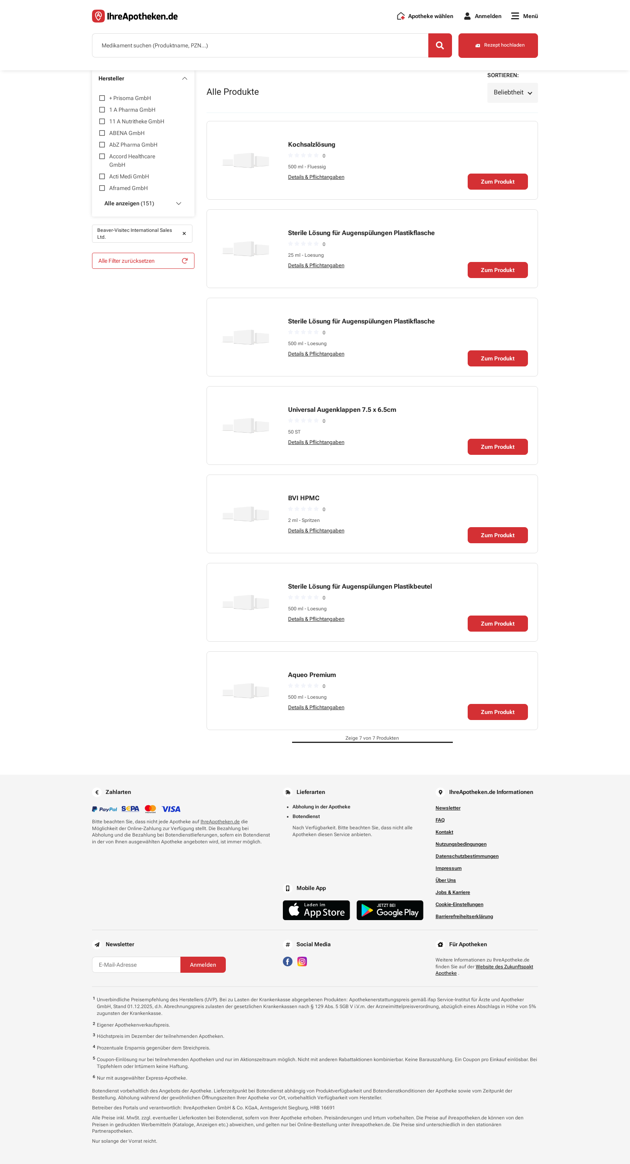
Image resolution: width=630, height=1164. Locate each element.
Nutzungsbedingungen (461, 844)
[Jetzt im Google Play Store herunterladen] (390, 910)
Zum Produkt (498, 181)
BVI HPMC (303, 498)
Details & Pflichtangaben (316, 177)
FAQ (440, 820)
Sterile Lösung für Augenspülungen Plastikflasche (361, 233)
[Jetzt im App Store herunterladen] (316, 910)
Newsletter (448, 808)
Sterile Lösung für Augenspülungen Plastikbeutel (360, 586)
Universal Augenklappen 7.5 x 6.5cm (342, 409)
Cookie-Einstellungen (459, 904)
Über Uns (446, 880)
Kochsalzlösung (311, 144)
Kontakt (444, 832)
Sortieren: (503, 75)
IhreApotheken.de (220, 821)
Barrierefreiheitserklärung (464, 916)
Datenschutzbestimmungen (467, 856)
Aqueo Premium (312, 675)
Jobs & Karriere (453, 892)
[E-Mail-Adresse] (136, 965)
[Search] (440, 45)
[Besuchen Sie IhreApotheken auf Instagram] (302, 961)
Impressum (449, 868)
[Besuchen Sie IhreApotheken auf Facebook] (287, 961)
